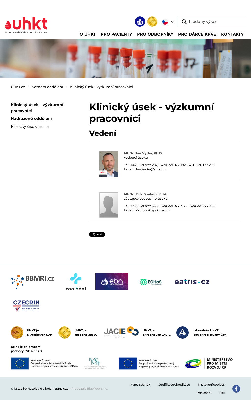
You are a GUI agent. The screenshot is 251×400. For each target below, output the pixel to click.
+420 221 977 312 (201, 206)
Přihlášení (204, 393)
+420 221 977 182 (172, 165)
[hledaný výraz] (211, 21)
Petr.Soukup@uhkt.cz (152, 210)
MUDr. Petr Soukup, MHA (145, 194)
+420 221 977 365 (143, 206)
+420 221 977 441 (172, 206)
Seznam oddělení (47, 87)
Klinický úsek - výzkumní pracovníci (101, 87)
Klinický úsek (30, 126)
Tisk (222, 393)
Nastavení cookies (211, 384)
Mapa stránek (140, 384)
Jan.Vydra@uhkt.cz (150, 169)
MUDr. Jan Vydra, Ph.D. (143, 153)
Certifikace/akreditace (174, 384)
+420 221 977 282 (143, 165)
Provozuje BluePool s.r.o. (89, 388)
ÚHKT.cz (18, 87)
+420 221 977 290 (201, 165)
